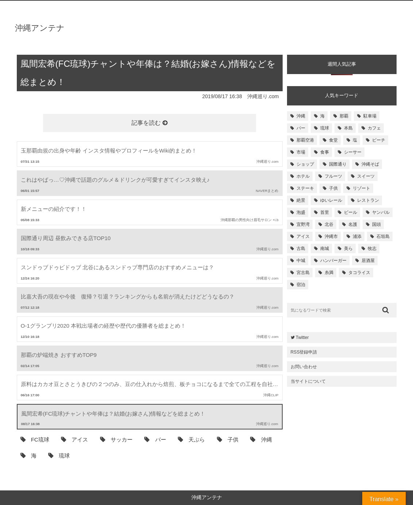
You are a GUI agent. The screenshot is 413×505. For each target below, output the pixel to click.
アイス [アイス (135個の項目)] (303, 236)
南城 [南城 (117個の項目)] (324, 248)
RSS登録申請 (304, 352)
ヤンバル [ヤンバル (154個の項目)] (381, 212)
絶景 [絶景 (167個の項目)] (301, 200)
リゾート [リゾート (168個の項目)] (361, 188)
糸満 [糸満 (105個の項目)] (329, 272)
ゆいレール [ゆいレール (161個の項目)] (331, 200)
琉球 (59, 455)
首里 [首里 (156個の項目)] (324, 212)
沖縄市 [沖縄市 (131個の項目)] (331, 236)
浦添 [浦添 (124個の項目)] (357, 236)
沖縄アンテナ (40, 27)
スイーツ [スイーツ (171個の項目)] (366, 176)
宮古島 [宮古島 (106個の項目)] (303, 272)
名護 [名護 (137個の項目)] (352, 224)
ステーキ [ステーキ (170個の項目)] (305, 188)
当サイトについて (308, 381)
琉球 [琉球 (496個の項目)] (324, 128)
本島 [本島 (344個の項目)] (348, 128)
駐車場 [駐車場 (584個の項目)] (369, 116)
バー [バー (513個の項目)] (301, 128)
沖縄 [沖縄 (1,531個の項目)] (301, 116)
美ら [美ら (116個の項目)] (348, 248)
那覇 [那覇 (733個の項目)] (344, 116)
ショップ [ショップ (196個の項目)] (305, 164)
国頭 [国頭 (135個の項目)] (376, 224)
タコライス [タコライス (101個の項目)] (359, 272)
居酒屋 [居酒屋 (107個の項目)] (368, 260)
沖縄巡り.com (263, 96)
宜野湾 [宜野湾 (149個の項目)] (303, 224)
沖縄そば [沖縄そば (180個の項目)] (370, 164)
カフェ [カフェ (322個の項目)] (374, 128)
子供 (227, 439)
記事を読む (149, 123)
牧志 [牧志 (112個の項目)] (372, 248)
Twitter (300, 337)
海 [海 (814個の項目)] (322, 116)
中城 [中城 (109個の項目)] (301, 260)
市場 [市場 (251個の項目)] (301, 152)
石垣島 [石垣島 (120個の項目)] (383, 236)
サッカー (116, 439)
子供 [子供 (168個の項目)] (333, 188)
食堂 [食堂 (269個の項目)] (333, 140)
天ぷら (191, 439)
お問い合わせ (304, 366)
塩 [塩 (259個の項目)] (355, 140)
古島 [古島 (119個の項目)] (301, 248)
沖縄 (261, 439)
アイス (74, 439)
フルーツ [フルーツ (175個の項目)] (333, 176)
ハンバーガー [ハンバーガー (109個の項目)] (333, 260)
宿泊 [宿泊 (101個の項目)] (301, 284)
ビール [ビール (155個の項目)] (350, 212)
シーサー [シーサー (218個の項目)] (353, 152)
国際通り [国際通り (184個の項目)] (338, 164)
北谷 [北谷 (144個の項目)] (329, 224)
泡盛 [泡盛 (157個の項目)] (301, 212)
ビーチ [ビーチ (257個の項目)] (378, 140)
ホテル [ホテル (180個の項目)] (303, 176)
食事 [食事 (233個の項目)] (324, 152)
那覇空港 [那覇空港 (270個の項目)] (305, 140)
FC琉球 (34, 439)
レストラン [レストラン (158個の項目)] (368, 200)
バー (155, 439)
